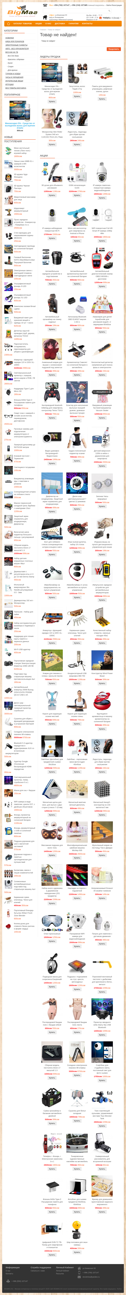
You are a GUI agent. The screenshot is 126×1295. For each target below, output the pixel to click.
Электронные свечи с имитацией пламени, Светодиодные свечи (23, 273)
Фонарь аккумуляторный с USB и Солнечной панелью (24, 830)
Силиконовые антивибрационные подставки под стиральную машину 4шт (24, 885)
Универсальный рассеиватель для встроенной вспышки (102, 1159)
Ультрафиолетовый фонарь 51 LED (22, 296)
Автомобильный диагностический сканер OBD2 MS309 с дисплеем (102, 275)
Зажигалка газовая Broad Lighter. (25, 307)
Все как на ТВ (11, 52)
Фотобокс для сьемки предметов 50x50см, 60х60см (77, 1201)
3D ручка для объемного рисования (52, 186)
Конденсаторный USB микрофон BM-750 (77, 674)
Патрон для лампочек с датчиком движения (102, 935)
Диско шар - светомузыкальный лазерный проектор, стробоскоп (22, 707)
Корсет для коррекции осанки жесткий (52, 715)
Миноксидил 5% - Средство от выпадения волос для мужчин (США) (20, 125)
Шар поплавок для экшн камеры (77, 1243)
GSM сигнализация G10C (77, 186)
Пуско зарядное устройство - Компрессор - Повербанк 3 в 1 (25, 222)
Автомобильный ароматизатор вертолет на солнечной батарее (77, 273)
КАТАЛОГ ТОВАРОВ (23, 23)
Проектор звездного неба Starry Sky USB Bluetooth (102, 1024)
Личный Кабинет (62, 1271)
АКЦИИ (38, 23)
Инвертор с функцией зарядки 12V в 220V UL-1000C (24, 362)
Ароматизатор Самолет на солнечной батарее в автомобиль (77, 365)
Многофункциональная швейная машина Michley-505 (77, 847)
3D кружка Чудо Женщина (21, 175)
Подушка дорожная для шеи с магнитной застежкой (24, 843)
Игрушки (9, 84)
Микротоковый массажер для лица (25, 198)
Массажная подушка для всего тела (52, 846)
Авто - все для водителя (17, 49)
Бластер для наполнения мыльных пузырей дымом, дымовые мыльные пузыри (77, 409)
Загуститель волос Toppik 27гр (77, 87)
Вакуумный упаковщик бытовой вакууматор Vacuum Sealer (102, 407)
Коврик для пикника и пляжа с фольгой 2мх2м (52, 674)
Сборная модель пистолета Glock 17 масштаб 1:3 (22, 547)
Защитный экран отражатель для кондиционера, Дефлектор (21, 520)
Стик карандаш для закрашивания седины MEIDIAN (23, 235)
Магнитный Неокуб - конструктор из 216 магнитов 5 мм (102, 804)
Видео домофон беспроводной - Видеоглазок (52, 453)
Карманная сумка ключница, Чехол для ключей (23, 899)
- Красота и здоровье (15, 59)
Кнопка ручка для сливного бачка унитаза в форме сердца (24, 926)
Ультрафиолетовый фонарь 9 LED (22, 285)
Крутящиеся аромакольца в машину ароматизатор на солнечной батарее (102, 718)
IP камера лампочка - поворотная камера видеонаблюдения (102, 187)
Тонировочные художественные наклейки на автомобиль (77, 1159)
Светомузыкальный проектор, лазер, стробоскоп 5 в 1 (22, 779)
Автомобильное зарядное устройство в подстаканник (52, 273)
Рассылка (60, 1274)
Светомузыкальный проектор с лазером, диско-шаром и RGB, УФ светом (24, 377)
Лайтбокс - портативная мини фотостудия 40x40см (77, 762)
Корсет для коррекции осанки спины (77, 715)
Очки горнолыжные (52, 934)
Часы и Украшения (14, 77)
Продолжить (113, 49)
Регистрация (117, 5)
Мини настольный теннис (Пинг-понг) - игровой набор (22, 150)
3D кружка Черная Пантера (22, 187)
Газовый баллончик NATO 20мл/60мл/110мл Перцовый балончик (24, 260)
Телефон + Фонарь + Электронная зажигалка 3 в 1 (52, 1159)
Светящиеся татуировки (24, 467)
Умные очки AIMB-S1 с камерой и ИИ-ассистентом (23, 163)
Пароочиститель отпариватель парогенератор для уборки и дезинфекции (24, 348)
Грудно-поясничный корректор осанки (77, 452)
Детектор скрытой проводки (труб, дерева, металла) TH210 (24, 333)
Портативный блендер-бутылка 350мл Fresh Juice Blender (24, 913)
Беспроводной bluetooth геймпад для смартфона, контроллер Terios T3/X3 (52, 407)
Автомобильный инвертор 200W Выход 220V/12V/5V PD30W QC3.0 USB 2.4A (23, 691)
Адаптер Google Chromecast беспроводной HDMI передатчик (22, 765)
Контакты (9, 1274)
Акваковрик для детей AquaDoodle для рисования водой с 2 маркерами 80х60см (102, 321)
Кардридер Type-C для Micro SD (24, 390)
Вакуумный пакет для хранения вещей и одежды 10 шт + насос (23, 320)
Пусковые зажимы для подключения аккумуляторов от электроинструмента (23, 433)
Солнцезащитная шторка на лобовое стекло (25, 493)
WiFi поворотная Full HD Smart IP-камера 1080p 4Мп (102, 230)
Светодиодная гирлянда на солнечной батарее (24, 247)
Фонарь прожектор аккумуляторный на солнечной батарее (22, 817)
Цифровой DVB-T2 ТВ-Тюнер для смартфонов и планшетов (52, 1244)
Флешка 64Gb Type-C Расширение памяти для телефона (24, 402)
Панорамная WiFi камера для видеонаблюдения (77, 936)
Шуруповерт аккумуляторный (21, 209)
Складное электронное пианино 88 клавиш (24, 733)
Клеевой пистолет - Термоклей (22, 457)
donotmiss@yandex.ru (91, 1277)
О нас (8, 1271)
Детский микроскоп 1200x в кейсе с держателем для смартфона (102, 455)
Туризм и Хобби (12, 74)
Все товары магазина (15, 88)
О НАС (48, 23)
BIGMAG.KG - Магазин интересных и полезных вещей (24, 1289)
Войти (108, 5)
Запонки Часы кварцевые (102, 497)
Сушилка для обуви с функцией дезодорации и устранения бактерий (24, 721)
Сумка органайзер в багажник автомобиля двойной (52, 1113)
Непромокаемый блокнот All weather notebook (102, 889)
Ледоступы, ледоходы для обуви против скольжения (77, 134)
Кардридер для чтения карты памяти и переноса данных (24, 638)
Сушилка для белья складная (77, 1112)
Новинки (9, 38)
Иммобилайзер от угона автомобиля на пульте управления (77, 587)
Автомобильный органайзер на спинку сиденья (52, 319)
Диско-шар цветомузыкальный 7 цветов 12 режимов (77, 499)
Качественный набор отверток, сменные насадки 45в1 (102, 633)
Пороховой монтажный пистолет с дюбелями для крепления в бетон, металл (102, 981)
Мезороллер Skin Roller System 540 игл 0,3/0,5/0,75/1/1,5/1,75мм (52, 134)
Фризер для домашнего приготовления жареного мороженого (102, 1201)
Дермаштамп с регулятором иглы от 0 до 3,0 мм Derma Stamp (24, 574)
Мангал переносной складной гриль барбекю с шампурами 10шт (24, 505)
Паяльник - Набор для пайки (23, 613)
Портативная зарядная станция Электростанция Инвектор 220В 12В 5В (25, 663)
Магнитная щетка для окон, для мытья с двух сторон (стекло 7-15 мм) (52, 804)
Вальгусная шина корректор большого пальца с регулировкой (24, 534)
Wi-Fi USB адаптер (22, 649)
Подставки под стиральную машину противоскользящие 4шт (24, 676)
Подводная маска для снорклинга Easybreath (52, 978)
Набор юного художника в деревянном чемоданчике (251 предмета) (52, 892)
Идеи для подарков (14, 42)
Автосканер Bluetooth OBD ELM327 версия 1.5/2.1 (77, 319)
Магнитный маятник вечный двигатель (77, 803)
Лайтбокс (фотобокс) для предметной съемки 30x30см (52, 762)
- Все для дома (13, 56)
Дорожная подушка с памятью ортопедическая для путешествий (23, 858)
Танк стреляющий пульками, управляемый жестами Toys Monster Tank (102, 1115)
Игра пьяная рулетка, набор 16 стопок (77, 543)
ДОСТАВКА (60, 23)
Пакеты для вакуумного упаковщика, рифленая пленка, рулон (102, 89)
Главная (43, 30)
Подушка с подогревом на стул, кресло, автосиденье (77, 979)
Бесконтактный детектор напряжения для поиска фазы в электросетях (102, 365)
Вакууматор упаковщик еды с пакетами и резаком (24, 481)
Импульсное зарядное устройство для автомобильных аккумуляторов (102, 589)
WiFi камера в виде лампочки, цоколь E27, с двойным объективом (24, 804)
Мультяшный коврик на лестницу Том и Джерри (102, 846)
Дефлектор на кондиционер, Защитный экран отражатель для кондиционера (52, 500)
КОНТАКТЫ (87, 23)
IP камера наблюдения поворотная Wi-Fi (52, 229)
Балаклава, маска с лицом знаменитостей (23, 871)
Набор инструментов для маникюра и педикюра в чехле (25, 625)
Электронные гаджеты (16, 45)
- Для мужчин (12, 70)
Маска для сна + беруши (24, 790)
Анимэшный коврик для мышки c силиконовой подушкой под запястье (52, 365)
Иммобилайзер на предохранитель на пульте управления (52, 587)
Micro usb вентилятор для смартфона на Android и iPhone (77, 230)
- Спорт (10, 67)
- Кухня (9, 63)
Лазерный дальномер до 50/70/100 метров (24, 446)
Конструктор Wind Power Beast (102, 674)
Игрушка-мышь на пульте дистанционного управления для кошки (102, 544)
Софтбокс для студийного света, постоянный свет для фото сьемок (102, 1069)
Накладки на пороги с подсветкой (77, 889)
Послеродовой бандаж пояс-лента (77, 1023)
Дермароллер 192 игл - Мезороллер (24, 601)
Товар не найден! (54, 30)
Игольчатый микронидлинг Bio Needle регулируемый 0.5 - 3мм (23, 589)
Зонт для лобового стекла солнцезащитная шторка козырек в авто (52, 544)
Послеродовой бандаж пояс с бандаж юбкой (52, 1023)
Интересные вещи (14, 81)
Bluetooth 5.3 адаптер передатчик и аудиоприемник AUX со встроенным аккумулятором (19, 748)
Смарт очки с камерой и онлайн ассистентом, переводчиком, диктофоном (24, 417)
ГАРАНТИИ (73, 23)
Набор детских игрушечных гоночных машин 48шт (23, 561)
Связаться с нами (38, 1271)
